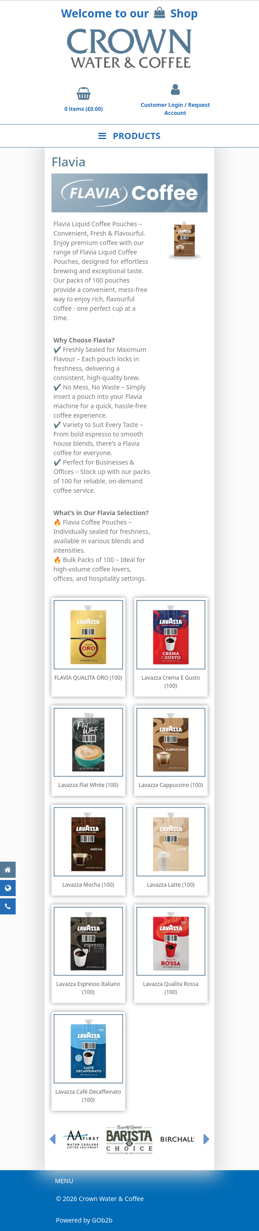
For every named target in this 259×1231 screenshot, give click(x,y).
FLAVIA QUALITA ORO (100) (88, 677)
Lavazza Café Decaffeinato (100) (88, 1096)
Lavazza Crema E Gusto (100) (171, 682)
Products (129, 136)
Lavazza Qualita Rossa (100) (171, 988)
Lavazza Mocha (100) (88, 884)
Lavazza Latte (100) (171, 884)
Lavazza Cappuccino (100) (171, 785)
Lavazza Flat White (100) (88, 785)
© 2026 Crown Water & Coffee (100, 1198)
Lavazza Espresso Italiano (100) (88, 988)
